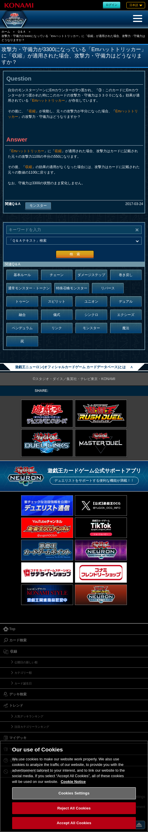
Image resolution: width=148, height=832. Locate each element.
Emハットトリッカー (48, 100)
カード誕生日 (23, 683)
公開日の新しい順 (26, 662)
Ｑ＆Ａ (21, 31)
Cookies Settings (74, 793)
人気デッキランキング (28, 716)
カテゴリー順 (23, 672)
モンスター (38, 206)
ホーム (5, 31)
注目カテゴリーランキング (31, 726)
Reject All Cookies (73, 808)
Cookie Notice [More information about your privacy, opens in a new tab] (73, 781)
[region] (74, 786)
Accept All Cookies (74, 823)
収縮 (32, 111)
